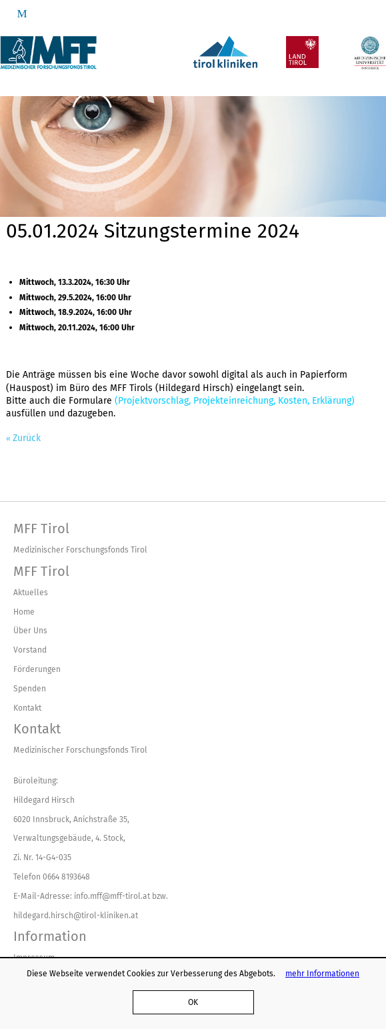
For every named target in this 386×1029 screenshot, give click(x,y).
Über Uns (30, 630)
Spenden (29, 688)
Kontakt (27, 707)
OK (193, 1002)
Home (24, 611)
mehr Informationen (322, 973)
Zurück (27, 438)
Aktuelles (30, 592)
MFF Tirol (41, 528)
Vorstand (30, 649)
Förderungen (37, 669)
